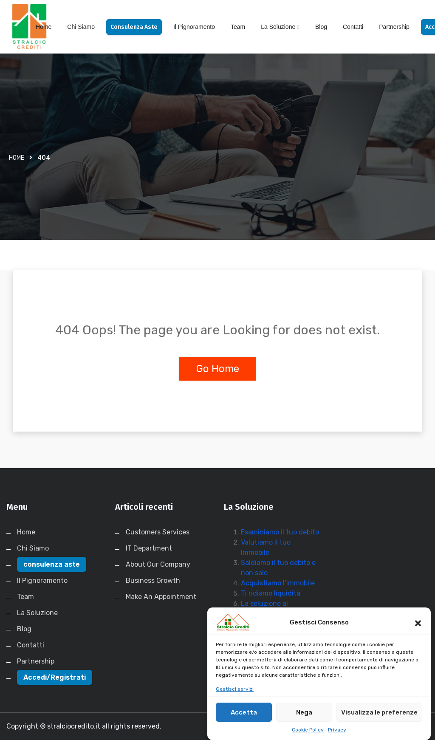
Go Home (217, 369)
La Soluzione (278, 26)
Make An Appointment (161, 597)
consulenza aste (134, 27)
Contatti (353, 26)
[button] (418, 630)
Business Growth (153, 580)
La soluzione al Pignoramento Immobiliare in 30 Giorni (278, 613)
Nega (304, 719)
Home (43, 26)
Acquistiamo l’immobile (278, 583)
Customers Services (157, 532)
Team (238, 26)
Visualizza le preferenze (379, 719)
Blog (321, 26)
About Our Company (158, 564)
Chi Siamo (81, 26)
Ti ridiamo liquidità (270, 593)
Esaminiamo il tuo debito (280, 532)
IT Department (149, 548)
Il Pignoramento (194, 26)
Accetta (244, 719)
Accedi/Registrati (54, 677)
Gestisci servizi (235, 697)
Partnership (394, 26)
